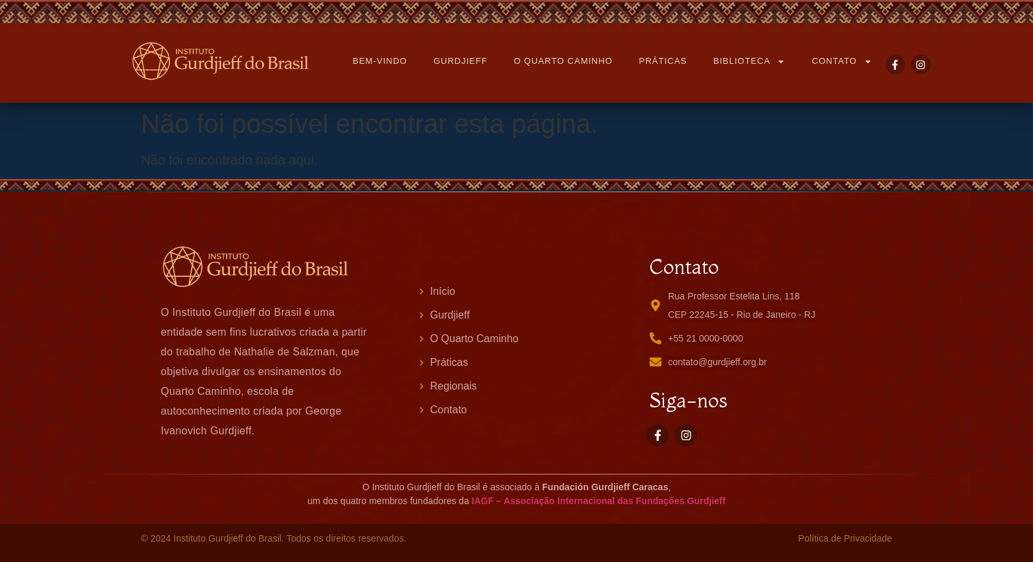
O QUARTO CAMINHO (563, 61)
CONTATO (842, 61)
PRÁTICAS (663, 61)
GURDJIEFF (460, 61)
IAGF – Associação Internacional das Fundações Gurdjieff (598, 501)
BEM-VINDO (379, 61)
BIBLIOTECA (749, 61)
